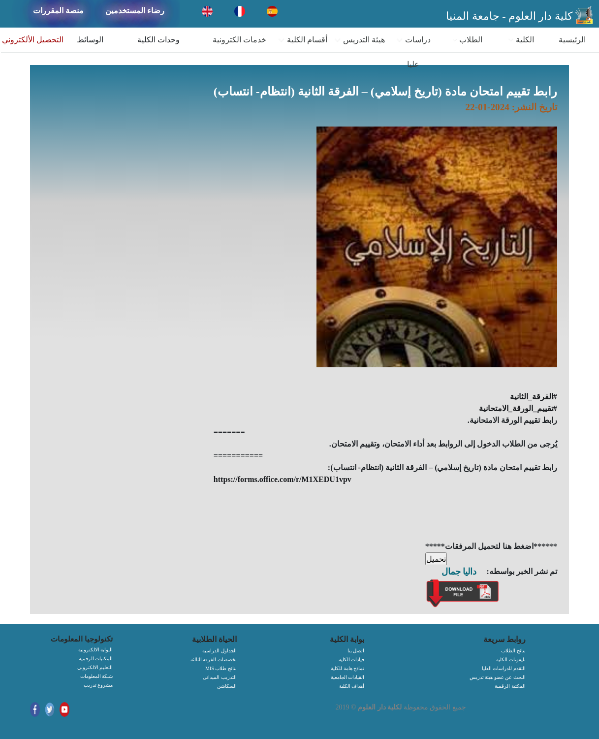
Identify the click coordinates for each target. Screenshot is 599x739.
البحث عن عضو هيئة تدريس (498, 677)
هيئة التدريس (359, 39)
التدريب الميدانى (220, 677)
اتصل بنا (356, 650)
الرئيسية (572, 39)
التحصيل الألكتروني (32, 39)
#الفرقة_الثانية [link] (533, 396)
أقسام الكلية (302, 39)
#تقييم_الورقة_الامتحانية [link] (518, 408)
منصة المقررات (58, 10)
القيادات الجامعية (348, 677)
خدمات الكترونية (239, 39)
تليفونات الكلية (511, 659)
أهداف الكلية (352, 686)
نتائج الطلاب (513, 650)
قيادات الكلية (352, 659)
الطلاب (467, 39)
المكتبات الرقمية (96, 658)
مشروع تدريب (98, 685)
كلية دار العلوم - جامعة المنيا (509, 16)
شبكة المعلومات (96, 676)
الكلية (521, 39)
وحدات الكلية (158, 39)
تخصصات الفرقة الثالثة (213, 659)
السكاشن (227, 686)
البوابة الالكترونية (95, 649)
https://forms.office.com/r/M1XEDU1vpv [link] (282, 479)
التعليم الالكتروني (95, 667)
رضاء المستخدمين (134, 10)
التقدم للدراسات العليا (504, 668)
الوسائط (90, 39)
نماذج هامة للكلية (347, 668)
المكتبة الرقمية (510, 686)
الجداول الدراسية (219, 650)
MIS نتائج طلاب (221, 668)
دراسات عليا (413, 51)
